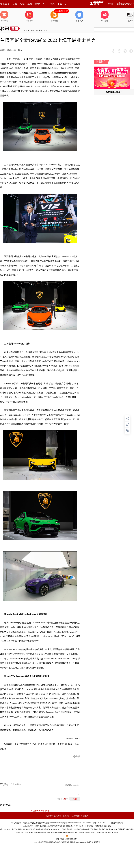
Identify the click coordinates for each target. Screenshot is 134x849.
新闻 (14, 4)
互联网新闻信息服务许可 (23, 829)
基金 (29, 4)
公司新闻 (39, 30)
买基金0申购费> (61, 11)
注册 (110, 4)
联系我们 (66, 816)
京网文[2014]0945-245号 (42, 832)
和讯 (20, 50)
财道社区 (29, 16)
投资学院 (4, 16)
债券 (52, 4)
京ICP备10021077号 (111, 832)
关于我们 (76, 816)
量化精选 (104, 16)
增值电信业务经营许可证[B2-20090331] (46, 829)
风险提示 (107, 826)
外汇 (44, 4)
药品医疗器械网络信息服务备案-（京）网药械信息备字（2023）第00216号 (77, 832)
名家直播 (79, 16)
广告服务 (85, 816)
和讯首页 (5, 4)
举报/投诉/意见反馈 (53, 816)
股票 (22, 4)
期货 (37, 4)
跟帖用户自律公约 (72, 785)
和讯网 (26, 30)
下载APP (130, 16)
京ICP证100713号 (7, 829)
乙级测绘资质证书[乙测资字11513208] (103, 829)
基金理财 (54, 16)
